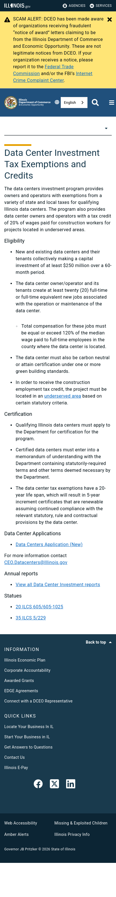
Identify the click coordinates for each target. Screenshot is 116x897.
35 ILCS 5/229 (31, 618)
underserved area (62, 396)
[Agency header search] (95, 102)
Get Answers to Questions (28, 747)
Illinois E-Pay (16, 767)
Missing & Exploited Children (80, 823)
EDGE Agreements (21, 691)
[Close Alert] (109, 19)
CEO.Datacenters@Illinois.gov (35, 562)
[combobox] (74, 102)
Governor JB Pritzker (20, 849)
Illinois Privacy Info (72, 834)
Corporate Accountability (27, 670)
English (70, 102)
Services (101, 6)
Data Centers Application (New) (49, 544)
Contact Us (14, 757)
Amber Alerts (16, 834)
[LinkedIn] (70, 785)
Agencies (74, 6)
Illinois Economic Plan (24, 660)
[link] (38, 785)
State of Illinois (63, 849)
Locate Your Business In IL (29, 726)
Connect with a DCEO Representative (38, 701)
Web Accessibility (20, 823)
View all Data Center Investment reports (58, 584)
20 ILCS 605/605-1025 (39, 606)
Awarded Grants (19, 680)
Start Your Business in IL (27, 737)
